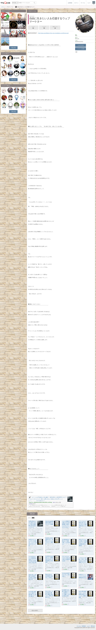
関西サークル (13, 36)
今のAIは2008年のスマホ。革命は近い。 (66, 575)
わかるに (16, 101)
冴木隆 (22, 108)
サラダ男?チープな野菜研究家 (16, 107)
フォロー (33, 27)
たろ (16, 93)
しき (4, 93)
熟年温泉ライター (10, 69)
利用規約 (84, 626)
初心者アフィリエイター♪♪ (21, 20)
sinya (4, 61)
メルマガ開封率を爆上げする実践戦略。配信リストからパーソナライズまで (66, 524)
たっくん (4, 108)
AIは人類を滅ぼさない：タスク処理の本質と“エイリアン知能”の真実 (83, 594)
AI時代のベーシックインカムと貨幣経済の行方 (82, 576)
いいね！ (32, 535)
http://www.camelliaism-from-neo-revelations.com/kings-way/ (53, 33)
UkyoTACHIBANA (23, 61)
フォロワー (44, 27)
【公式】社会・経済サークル (21, 28)
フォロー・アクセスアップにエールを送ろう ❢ (21, 35)
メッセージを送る (80, 48)
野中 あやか (4, 76)
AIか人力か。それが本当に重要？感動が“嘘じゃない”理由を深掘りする (49, 594)
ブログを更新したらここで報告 (5, 20)
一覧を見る (13, 47)
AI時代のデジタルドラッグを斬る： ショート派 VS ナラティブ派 (33, 542)
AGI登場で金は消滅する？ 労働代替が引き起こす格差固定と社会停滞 (49, 559)
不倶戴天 (10, 76)
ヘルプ (88, 626)
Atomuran (16, 69)
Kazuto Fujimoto (10, 108)
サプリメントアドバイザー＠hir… (10, 61)
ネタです (16, 61)
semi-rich (10, 93)
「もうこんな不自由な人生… (85, 550)
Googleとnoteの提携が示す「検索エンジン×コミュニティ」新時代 (49, 540)
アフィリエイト (13, 28)
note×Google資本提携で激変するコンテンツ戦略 (49, 523)
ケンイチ (10, 101)
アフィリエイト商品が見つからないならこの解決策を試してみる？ (82, 524)
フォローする (81, 45)
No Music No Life (5, 28)
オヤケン (23, 93)
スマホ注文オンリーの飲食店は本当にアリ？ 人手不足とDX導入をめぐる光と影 (33, 559)
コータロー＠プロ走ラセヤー (23, 75)
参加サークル (55, 27)
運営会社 (93, 626)
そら (23, 69)
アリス (16, 76)
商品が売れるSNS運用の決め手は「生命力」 (49, 576)
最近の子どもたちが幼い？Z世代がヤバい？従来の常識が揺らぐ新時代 (83, 542)
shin (4, 101)
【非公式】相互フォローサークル (5, 36)
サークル (79, 626)
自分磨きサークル (13, 20)
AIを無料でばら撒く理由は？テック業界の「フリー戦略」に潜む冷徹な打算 (66, 592)
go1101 (22, 101)
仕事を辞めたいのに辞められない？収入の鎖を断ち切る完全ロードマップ (32, 524)
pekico (4, 69)
